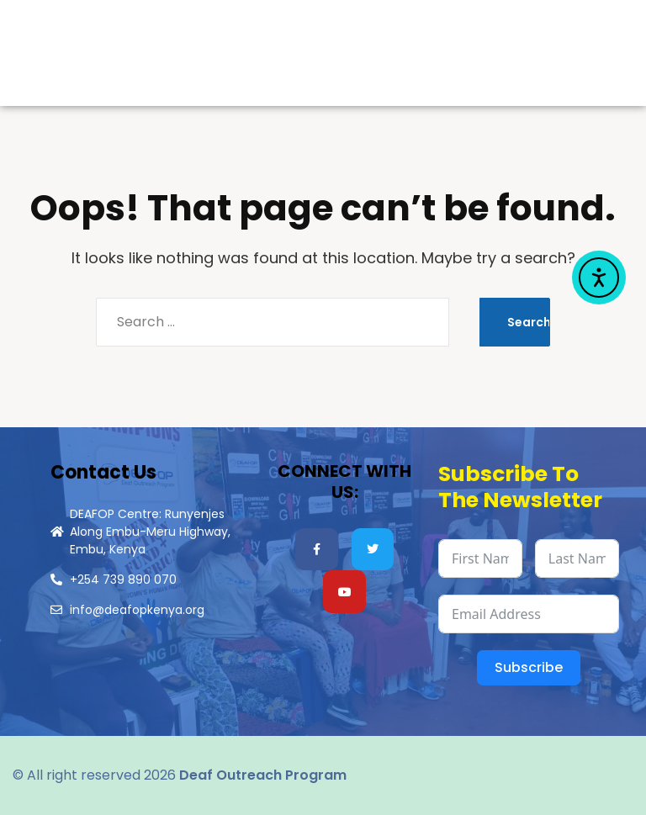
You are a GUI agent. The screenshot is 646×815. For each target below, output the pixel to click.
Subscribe (529, 667)
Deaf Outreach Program (263, 775)
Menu (495, 59)
